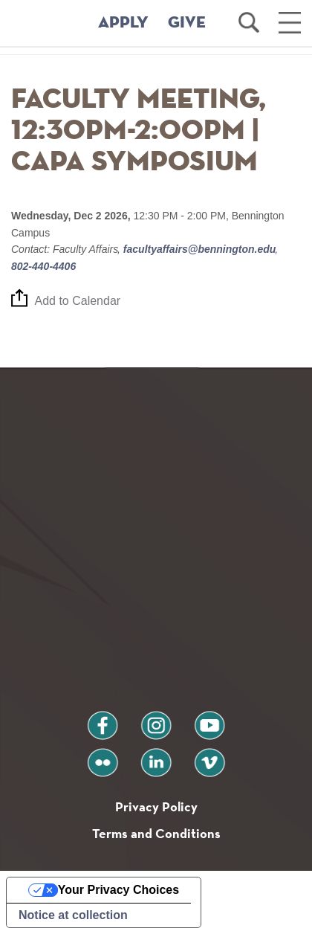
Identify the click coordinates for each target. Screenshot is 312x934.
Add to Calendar (78, 300)
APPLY (123, 23)
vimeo (209, 756)
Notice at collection (73, 915)
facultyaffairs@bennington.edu (199, 249)
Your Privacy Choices (118, 889)
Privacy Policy (156, 806)
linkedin (156, 756)
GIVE (187, 23)
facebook (102, 719)
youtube (209, 719)
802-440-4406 (43, 266)
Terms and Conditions (156, 833)
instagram (156, 719)
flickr (103, 756)
